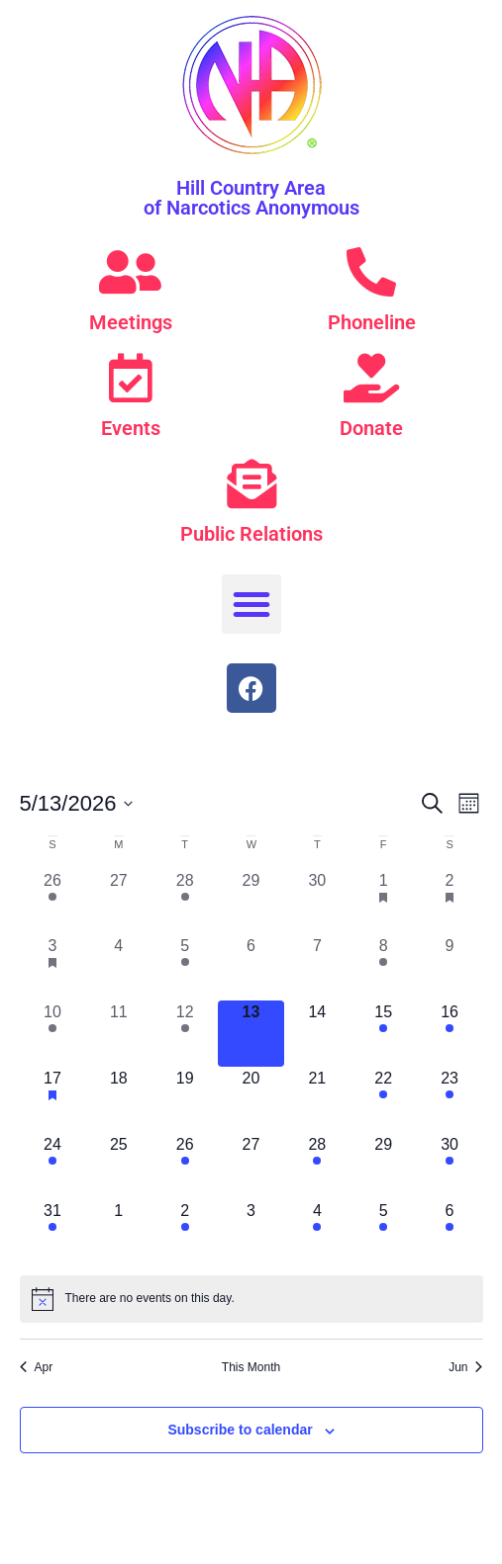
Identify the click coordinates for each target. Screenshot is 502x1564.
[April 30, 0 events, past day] (317, 902)
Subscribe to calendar (239, 1429)
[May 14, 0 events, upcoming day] (317, 1033)
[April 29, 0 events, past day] (251, 902)
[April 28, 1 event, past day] (184, 902)
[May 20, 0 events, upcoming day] (251, 1100)
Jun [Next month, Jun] (465, 1367)
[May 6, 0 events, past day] (251, 967)
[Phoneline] (371, 272)
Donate (371, 428)
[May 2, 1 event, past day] (450, 902)
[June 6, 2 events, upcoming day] (450, 1232)
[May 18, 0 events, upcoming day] (118, 1100)
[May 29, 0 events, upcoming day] (384, 1166)
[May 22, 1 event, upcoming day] (384, 1100)
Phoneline (372, 322)
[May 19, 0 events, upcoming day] (184, 1100)
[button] (251, 604)
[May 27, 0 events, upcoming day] (251, 1166)
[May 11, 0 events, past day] (118, 1033)
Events (130, 428)
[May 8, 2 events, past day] (384, 967)
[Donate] (371, 377)
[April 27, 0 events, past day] (118, 902)
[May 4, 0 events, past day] (118, 967)
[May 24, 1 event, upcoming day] (53, 1166)
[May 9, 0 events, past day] (450, 967)
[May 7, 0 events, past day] (317, 967)
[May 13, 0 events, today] (251, 1033)
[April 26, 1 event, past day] (53, 902)
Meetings (130, 322)
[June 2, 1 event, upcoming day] (184, 1232)
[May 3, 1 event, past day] (53, 967)
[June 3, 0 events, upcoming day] (251, 1232)
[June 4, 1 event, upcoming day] (317, 1232)
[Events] (130, 377)
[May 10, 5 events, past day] (53, 1033)
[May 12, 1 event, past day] (184, 1033)
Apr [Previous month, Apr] (36, 1367)
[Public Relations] (251, 483)
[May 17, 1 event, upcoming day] (53, 1100)
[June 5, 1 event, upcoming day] (384, 1232)
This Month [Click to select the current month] (251, 1367)
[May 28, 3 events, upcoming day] (317, 1166)
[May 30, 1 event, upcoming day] (450, 1166)
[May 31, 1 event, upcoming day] (53, 1232)
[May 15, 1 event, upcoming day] (384, 1033)
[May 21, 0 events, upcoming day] (317, 1100)
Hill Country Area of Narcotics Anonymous (251, 197)
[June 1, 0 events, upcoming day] (118, 1232)
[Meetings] (130, 272)
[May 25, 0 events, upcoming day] (118, 1166)
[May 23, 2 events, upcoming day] (450, 1100)
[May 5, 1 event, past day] (184, 967)
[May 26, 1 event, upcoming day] (184, 1166)
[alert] (251, 1299)
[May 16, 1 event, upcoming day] (450, 1033)
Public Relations (251, 534)
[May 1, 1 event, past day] (384, 902)
